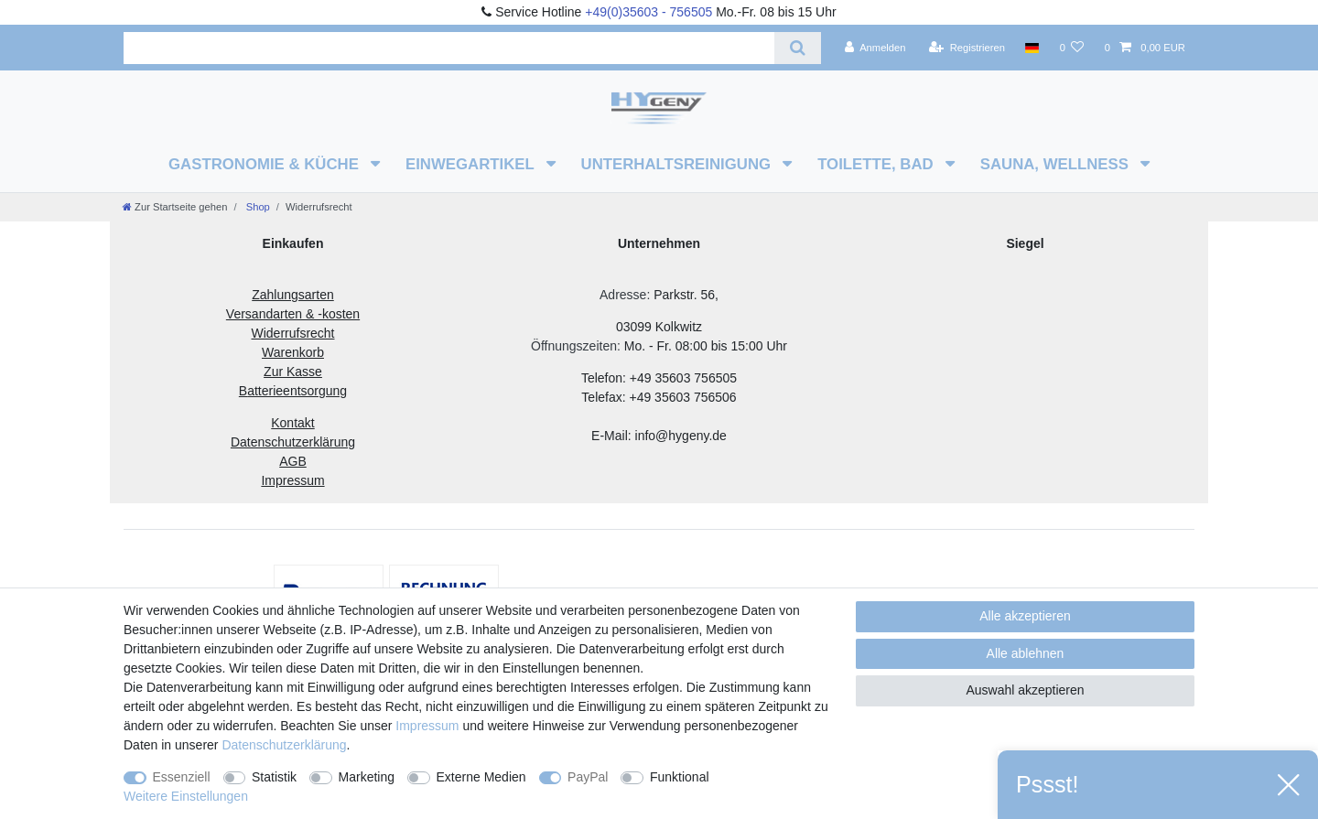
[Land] (1032, 47)
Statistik (274, 777)
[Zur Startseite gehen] (175, 206)
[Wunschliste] (1071, 47)
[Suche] (797, 48)
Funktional (679, 777)
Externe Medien (481, 777)
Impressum (427, 725)
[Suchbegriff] (449, 48)
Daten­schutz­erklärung (283, 745)
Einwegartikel (471, 164)
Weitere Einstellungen (186, 796)
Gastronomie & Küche (265, 164)
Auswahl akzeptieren (1025, 690)
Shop (256, 206)
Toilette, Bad (877, 164)
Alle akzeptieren (1025, 616)
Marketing (366, 777)
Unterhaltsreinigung (678, 164)
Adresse (623, 294)
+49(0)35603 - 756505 (648, 12)
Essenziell (182, 777)
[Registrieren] (967, 47)
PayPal (587, 777)
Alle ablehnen (1025, 653)
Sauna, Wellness (1056, 164)
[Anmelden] (875, 47)
